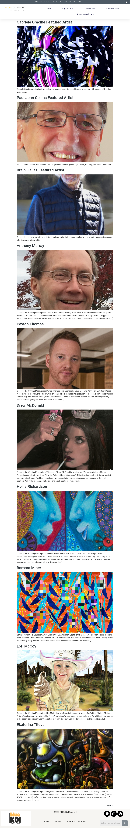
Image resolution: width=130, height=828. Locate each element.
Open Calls (67, 9)
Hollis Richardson (32, 486)
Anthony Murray (30, 245)
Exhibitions (89, 9)
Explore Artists (114, 9)
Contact (57, 821)
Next (110, 805)
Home (48, 9)
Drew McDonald (30, 405)
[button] (127, 2)
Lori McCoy (26, 646)
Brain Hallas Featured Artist (40, 170)
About (47, 821)
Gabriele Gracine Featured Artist (44, 22)
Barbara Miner (29, 567)
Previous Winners (87, 14)
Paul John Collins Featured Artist (45, 97)
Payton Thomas (30, 324)
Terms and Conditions (75, 821)
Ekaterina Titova (31, 724)
